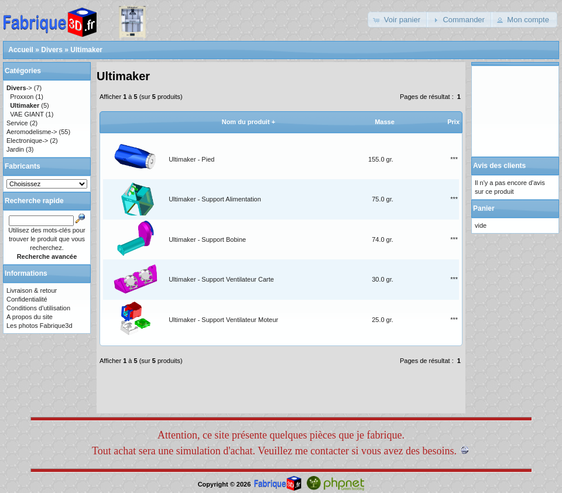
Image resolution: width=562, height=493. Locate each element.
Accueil (20, 50)
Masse (385, 121)
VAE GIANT (27, 114)
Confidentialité (26, 299)
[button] (398, 20)
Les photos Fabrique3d (39, 325)
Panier (484, 208)
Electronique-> (27, 140)
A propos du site (29, 316)
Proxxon (21, 96)
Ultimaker (86, 50)
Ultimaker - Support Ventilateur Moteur (223, 319)
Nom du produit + (248, 121)
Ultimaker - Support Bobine (207, 239)
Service (17, 122)
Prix (453, 121)
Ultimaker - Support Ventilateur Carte (221, 279)
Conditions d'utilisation (38, 307)
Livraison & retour (31, 290)
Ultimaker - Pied (191, 159)
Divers (52, 50)
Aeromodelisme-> (31, 131)
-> (19, 87)
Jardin (15, 149)
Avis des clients (499, 166)
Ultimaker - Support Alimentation (215, 199)
